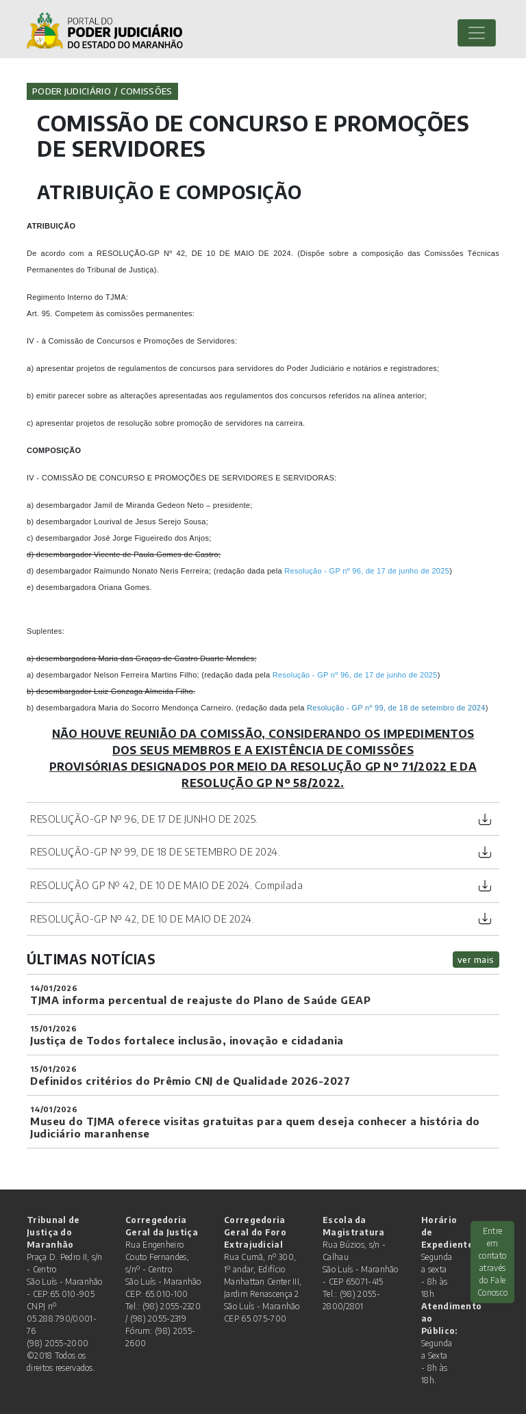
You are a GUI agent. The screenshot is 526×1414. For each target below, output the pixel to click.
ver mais (476, 959)
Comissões (147, 91)
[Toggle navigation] (477, 33)
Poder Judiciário (71, 91)
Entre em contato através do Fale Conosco (492, 1262)
